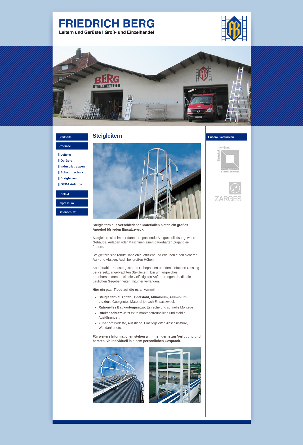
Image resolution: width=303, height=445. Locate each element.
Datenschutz (67, 212)
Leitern (66, 154)
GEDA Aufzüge (71, 184)
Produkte (65, 146)
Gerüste (66, 160)
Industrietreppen (73, 166)
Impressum (66, 203)
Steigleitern (69, 178)
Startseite (65, 137)
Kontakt (64, 194)
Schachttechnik (72, 172)
